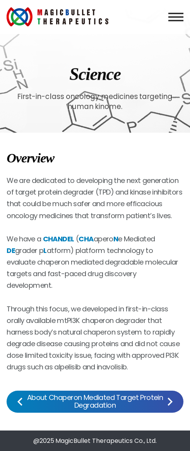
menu (175, 17)
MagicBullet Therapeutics (57, 17)
